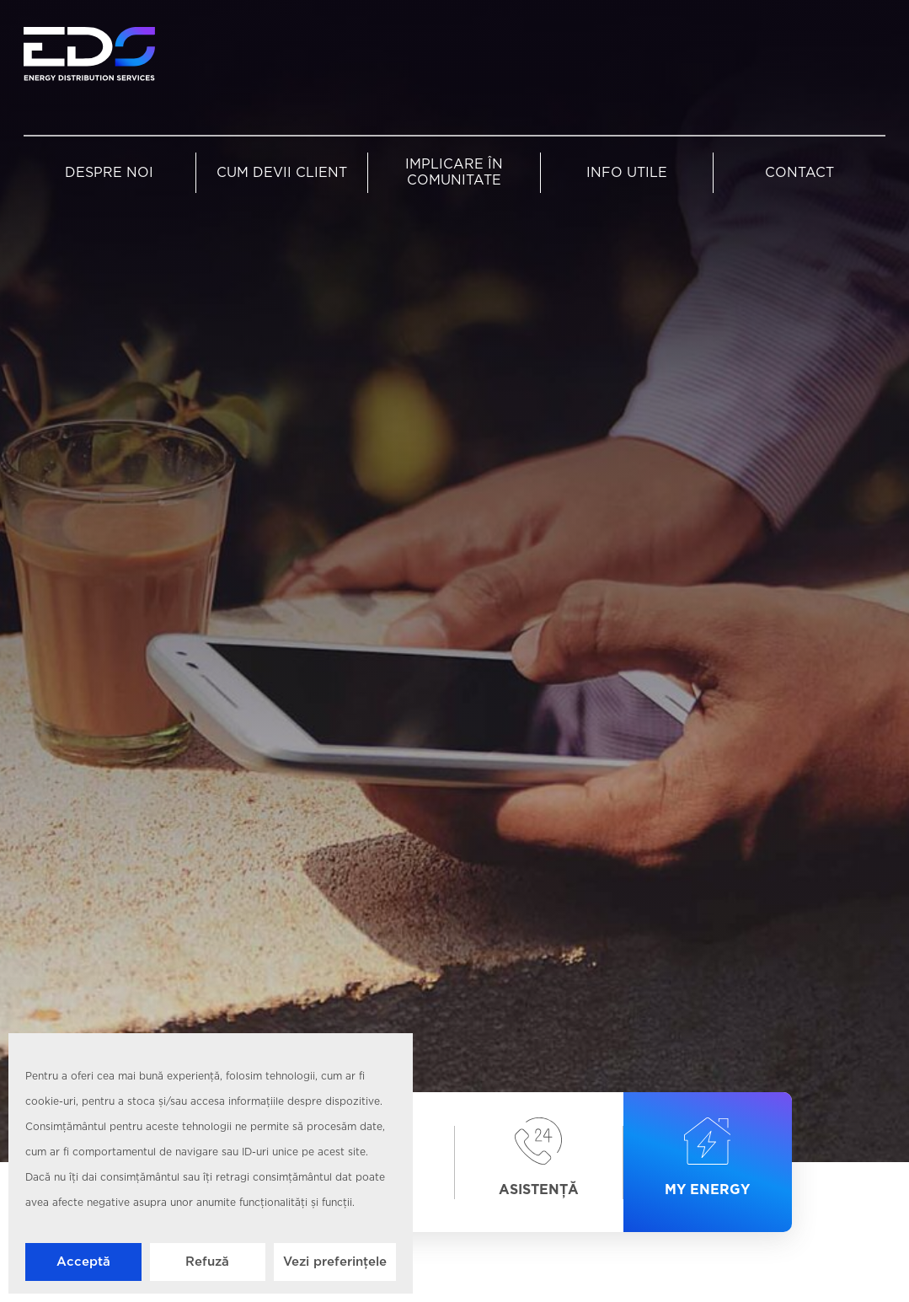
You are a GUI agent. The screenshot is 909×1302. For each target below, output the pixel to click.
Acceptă (83, 1262)
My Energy (707, 1157)
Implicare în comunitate (454, 173)
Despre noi (109, 173)
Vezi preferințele (335, 1262)
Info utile (626, 173)
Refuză (207, 1262)
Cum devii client (282, 173)
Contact (799, 173)
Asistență (539, 1157)
